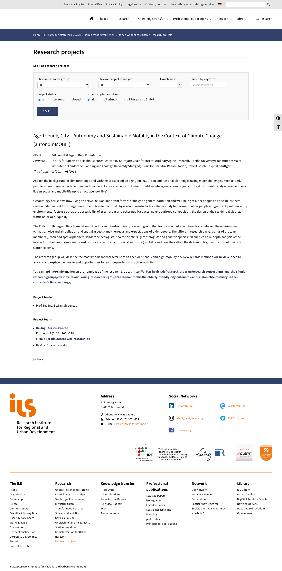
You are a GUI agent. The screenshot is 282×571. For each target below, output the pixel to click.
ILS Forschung (236, 418)
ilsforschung (184, 430)
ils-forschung (185, 406)
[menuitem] (219, 4)
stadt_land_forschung (190, 418)
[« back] (39, 359)
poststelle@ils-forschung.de (131, 424)
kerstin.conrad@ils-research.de (68, 339)
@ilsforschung (236, 406)
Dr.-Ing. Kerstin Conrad (52, 328)
